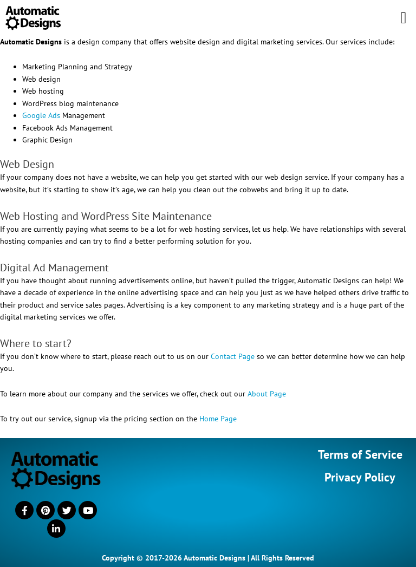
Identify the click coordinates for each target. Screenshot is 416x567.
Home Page (218, 418)
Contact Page (233, 356)
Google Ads (41, 115)
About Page (267, 394)
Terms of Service (360, 454)
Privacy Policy (359, 477)
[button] (403, 17)
